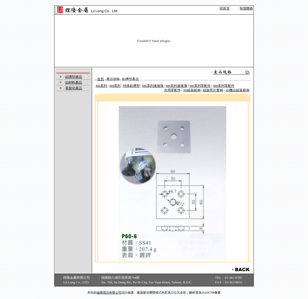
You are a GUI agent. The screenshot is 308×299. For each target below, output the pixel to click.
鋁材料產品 (73, 82)
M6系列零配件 (200, 86)
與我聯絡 (246, 8)
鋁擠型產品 (73, 77)
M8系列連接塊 (176, 86)
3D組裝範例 (192, 90)
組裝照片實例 (213, 90)
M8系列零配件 (223, 86)
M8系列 (115, 86)
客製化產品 (73, 88)
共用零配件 (172, 90)
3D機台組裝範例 (237, 90)
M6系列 (101, 86)
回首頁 (225, 8)
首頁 (100, 79)
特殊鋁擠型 (131, 86)
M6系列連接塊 (153, 86)
